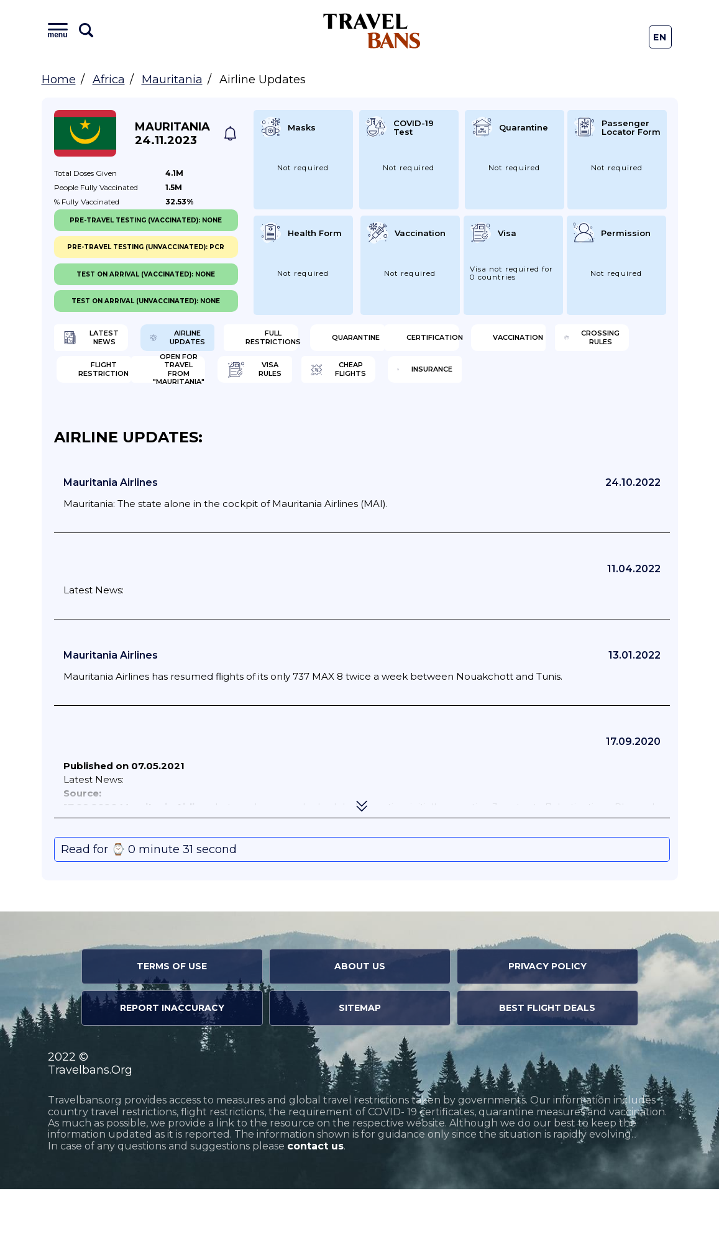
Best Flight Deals (547, 1065)
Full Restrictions (434, 341)
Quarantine (585, 341)
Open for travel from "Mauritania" (122, 422)
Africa (109, 79)
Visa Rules (266, 422)
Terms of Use (172, 1024)
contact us (315, 1204)
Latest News (114, 341)
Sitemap (360, 1065)
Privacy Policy (547, 1024)
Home (59, 79)
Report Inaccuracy (172, 1065)
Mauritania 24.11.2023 (172, 133)
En (660, 37)
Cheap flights (432, 422)
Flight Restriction (590, 382)
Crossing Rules (435, 382)
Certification (117, 382)
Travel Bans (372, 30)
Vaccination (272, 382)
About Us (359, 1024)
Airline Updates (279, 341)
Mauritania (172, 79)
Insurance (581, 422)
